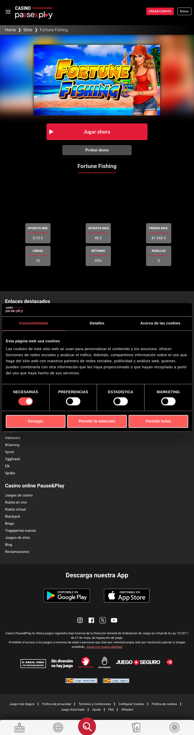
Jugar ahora (97, 132)
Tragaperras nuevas (20, 531)
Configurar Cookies (131, 704)
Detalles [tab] (97, 323)
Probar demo (97, 150)
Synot (9, 452)
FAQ (111, 709)
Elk (7, 466)
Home (10, 29)
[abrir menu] (8, 11)
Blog (8, 545)
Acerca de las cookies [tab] (160, 323)
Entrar (184, 11)
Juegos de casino (19, 495)
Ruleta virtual (15, 510)
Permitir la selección (97, 421)
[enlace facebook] (91, 620)
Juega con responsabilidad (104, 647)
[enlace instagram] (80, 620)
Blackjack (12, 517)
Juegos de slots (17, 538)
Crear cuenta (160, 11)
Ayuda (96, 709)
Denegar (35, 421)
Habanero (12, 438)
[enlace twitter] (103, 620)
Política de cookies (164, 704)
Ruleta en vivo (16, 502)
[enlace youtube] (114, 620)
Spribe (10, 473)
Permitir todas (158, 421)
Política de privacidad (56, 704)
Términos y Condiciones (95, 704)
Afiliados (127, 709)
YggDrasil (12, 459)
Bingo (9, 524)
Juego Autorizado (73, 709)
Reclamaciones (17, 552)
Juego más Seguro (22, 704)
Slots (27, 29)
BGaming (12, 445)
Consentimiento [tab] (33, 323)
